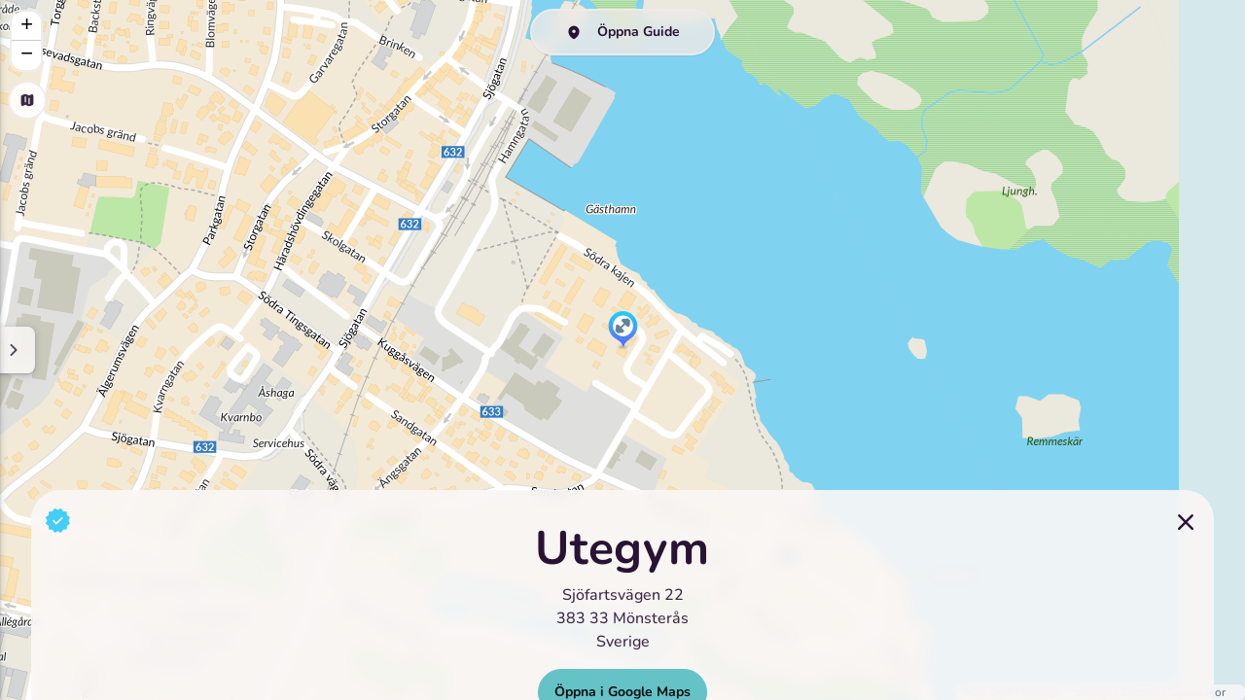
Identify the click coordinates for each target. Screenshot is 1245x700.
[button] (623, 330)
